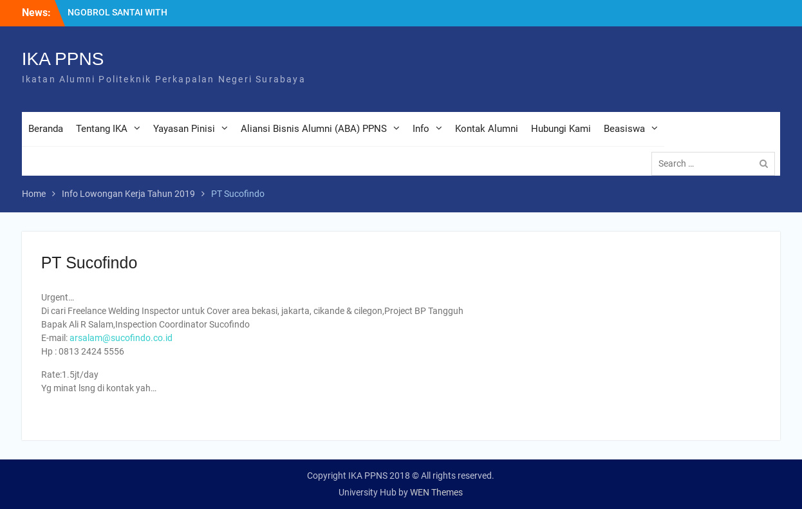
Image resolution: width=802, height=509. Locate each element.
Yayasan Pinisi (184, 128)
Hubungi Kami (561, 128)
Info (421, 128)
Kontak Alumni (486, 128)
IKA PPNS (63, 59)
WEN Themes (436, 492)
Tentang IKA (101, 128)
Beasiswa (624, 128)
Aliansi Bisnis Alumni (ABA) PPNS (314, 128)
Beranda (45, 128)
